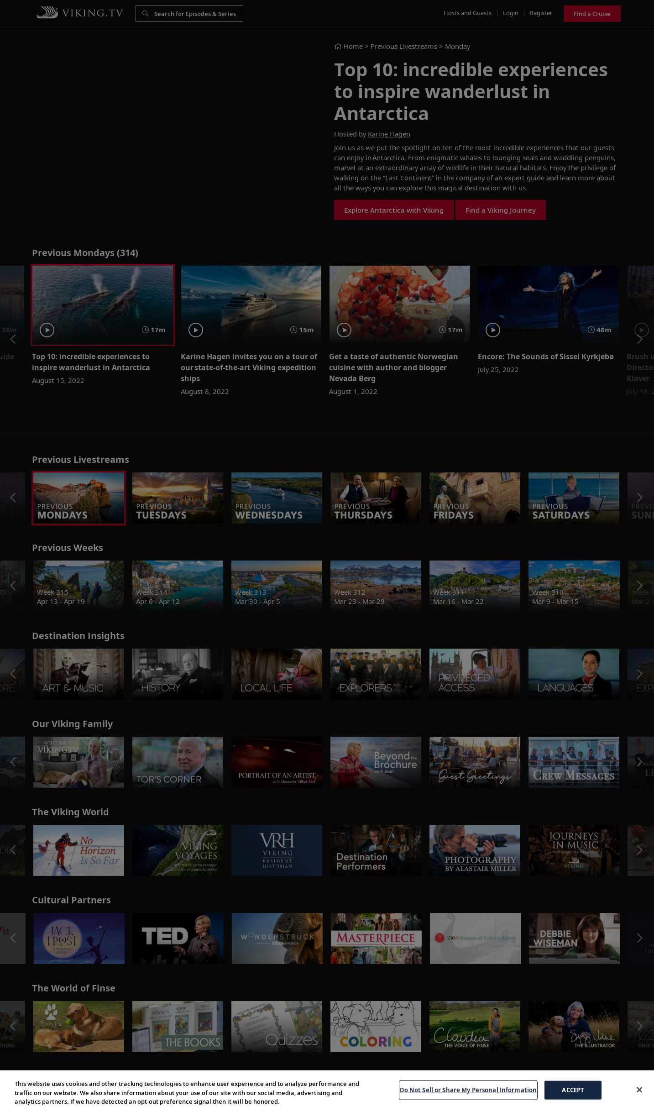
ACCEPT (573, 1089)
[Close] (639, 1090)
